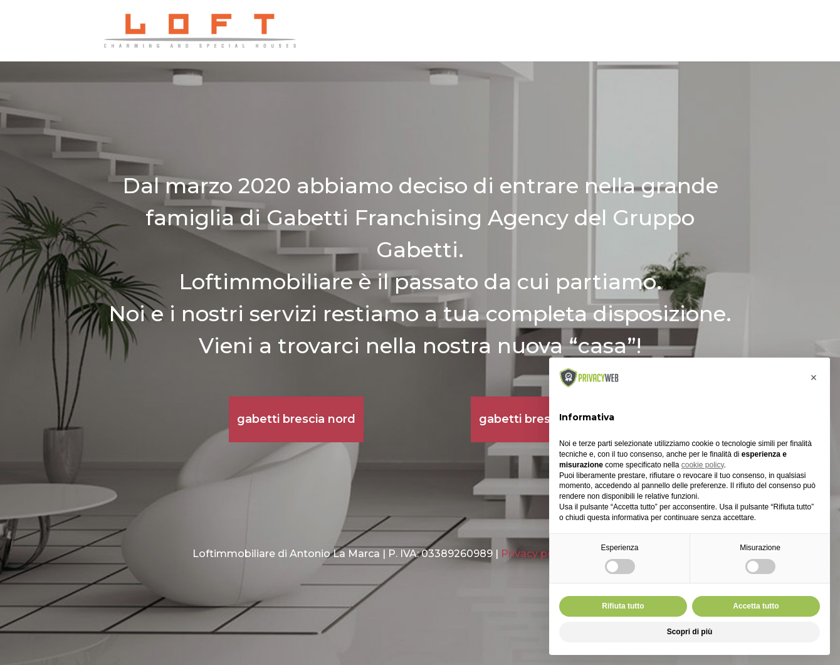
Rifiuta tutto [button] (623, 606)
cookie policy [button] (702, 464)
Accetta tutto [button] (756, 606)
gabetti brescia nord (296, 419)
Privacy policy (535, 554)
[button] (814, 378)
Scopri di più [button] (690, 631)
